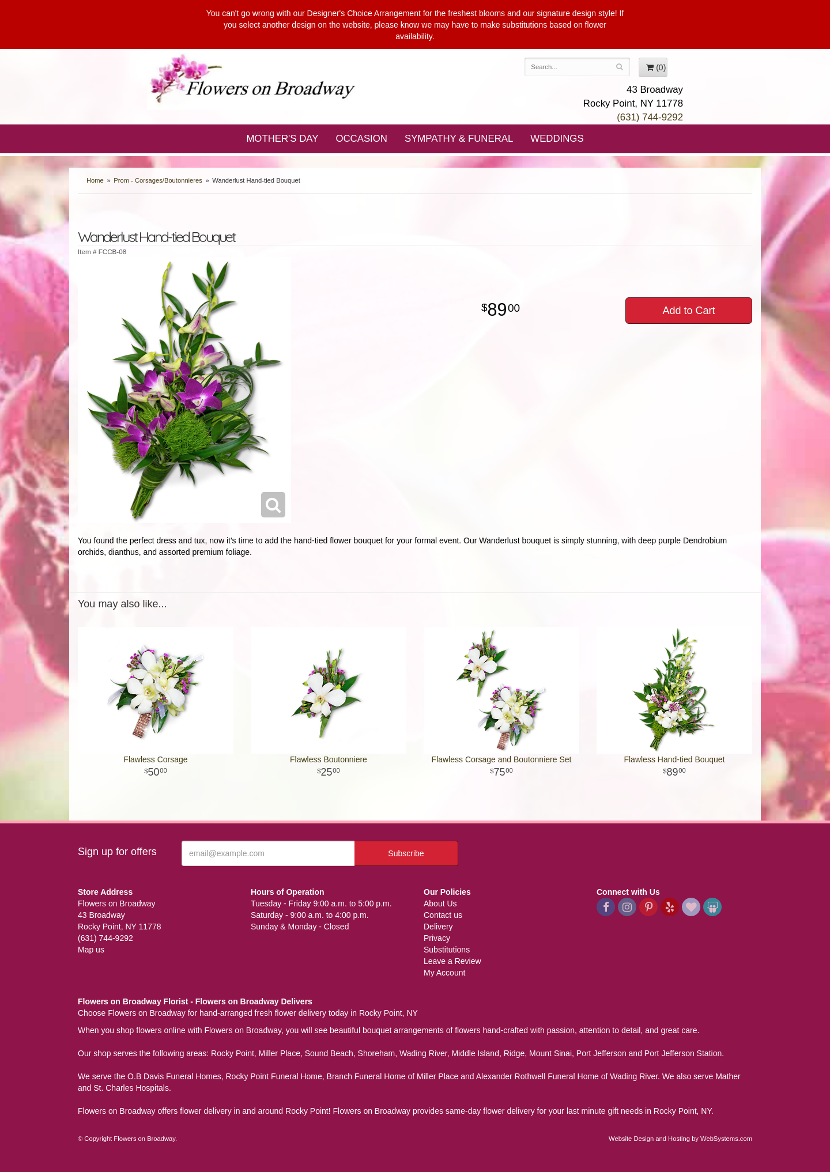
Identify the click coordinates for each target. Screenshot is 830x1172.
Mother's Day (282, 138)
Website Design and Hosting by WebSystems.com (680, 1138)
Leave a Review (452, 961)
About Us (440, 903)
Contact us (443, 915)
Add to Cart (688, 310)
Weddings (556, 138)
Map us (91, 949)
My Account (444, 972)
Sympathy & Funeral (459, 138)
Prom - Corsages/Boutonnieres (158, 180)
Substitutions (447, 949)
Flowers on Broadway (253, 82)
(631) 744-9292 (650, 117)
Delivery (438, 926)
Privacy (437, 938)
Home (95, 180)
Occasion (361, 138)
